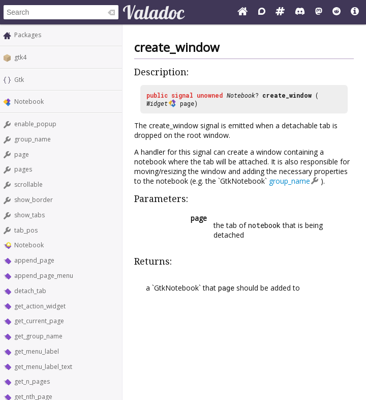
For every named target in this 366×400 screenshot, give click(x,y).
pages (23, 169)
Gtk (19, 79)
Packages (27, 35)
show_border (33, 199)
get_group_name (38, 336)
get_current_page (39, 321)
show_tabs (29, 215)
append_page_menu (43, 275)
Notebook (29, 101)
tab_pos (26, 230)
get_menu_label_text (43, 366)
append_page (34, 260)
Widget (157, 103)
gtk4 (20, 57)
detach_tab (30, 291)
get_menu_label (36, 351)
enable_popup (35, 124)
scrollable (28, 184)
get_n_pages (32, 381)
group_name (32, 139)
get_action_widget (40, 306)
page (21, 154)
